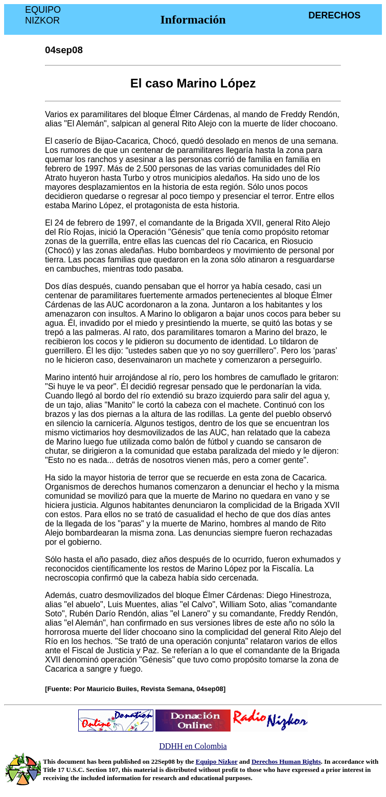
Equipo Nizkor (217, 761)
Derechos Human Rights (286, 761)
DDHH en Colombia (192, 746)
